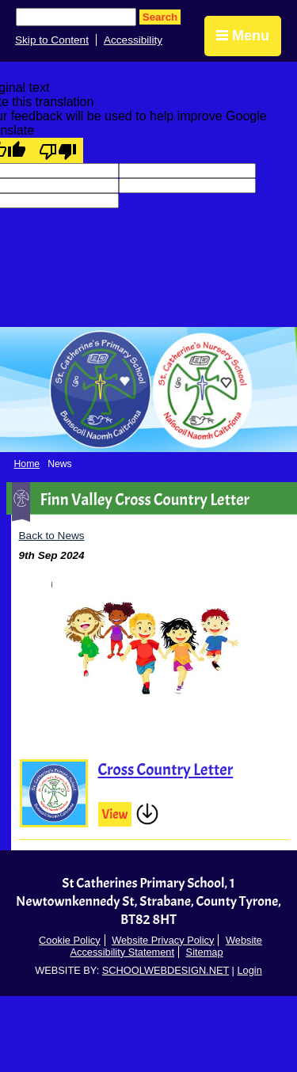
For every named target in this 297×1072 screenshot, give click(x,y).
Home (27, 463)
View (115, 814)
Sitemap (204, 952)
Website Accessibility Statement (165, 946)
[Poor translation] (57, 150)
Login (249, 970)
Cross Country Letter (166, 769)
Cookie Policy (70, 940)
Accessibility (133, 40)
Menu (242, 36)
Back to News (52, 536)
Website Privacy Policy (163, 940)
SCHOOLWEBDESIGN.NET (165, 970)
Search (160, 17)
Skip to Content (52, 40)
